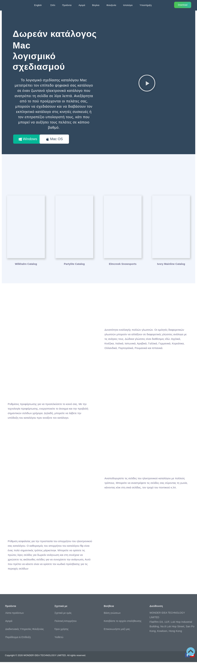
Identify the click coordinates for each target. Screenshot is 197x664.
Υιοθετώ (59, 639)
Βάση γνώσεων (112, 614)
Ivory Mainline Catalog (171, 265)
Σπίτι (52, 5)
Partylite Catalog (74, 265)
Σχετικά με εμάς (63, 614)
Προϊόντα (67, 5)
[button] (147, 84)
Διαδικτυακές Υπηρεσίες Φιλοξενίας (24, 631)
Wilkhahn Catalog (26, 265)
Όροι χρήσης (62, 631)
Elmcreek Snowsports (122, 265)
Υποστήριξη (146, 5)
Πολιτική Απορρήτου (66, 623)
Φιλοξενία (111, 5)
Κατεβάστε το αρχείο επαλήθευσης (122, 623)
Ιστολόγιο (128, 5)
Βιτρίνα (95, 5)
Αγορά (82, 5)
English (38, 5)
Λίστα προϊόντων (14, 615)
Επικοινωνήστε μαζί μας (117, 631)
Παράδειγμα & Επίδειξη (18, 639)
